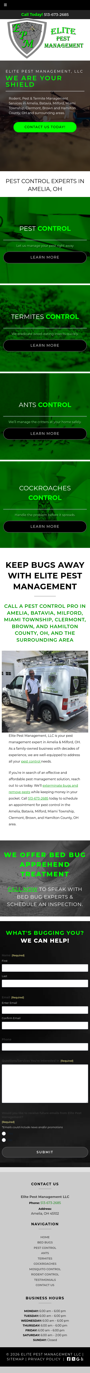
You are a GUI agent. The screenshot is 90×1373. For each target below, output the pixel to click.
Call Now (23, 889)
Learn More (44, 257)
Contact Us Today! (45, 127)
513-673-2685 (38, 798)
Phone (6, 1039)
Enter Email (9, 1002)
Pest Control (45, 1248)
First (5, 960)
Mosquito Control (45, 1269)
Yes (10, 1133)
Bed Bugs (45, 1242)
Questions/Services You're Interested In (37, 1061)
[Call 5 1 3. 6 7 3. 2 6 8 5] (56, 14)
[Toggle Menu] (5, 5)
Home (45, 1237)
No (10, 1140)
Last (4, 976)
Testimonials (45, 1280)
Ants (45, 1253)
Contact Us (45, 1285)
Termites (45, 1258)
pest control (31, 761)
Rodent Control (45, 1274)
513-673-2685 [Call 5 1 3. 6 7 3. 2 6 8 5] (50, 1203)
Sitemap (15, 1359)
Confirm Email (11, 1018)
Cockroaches (45, 1264)
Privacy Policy (44, 1359)
